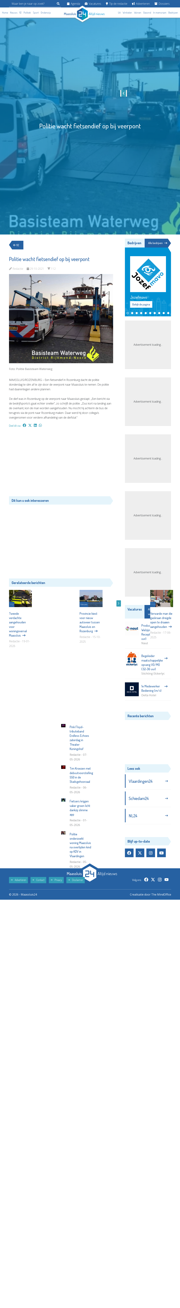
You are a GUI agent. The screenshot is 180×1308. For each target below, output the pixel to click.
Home (5, 12)
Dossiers (162, 4)
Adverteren (141, 4)
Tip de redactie (116, 4)
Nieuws (13, 12)
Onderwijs (46, 12)
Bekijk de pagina (141, 304)
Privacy (56, 942)
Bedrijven (173, 12)
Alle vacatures (157, 612)
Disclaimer (75, 942)
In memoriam (159, 12)
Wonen (137, 12)
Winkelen (127, 12)
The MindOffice (161, 956)
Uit (119, 12)
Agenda (73, 4)
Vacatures (93, 4)
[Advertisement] (61, 463)
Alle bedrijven (157, 243)
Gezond (147, 12)
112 (20, 12)
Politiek (27, 12)
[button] (127, 313)
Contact (38, 942)
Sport (36, 12)
